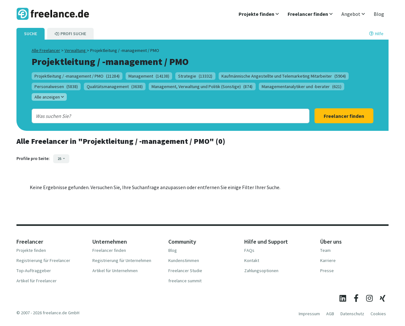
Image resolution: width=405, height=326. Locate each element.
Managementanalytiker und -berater (301, 86)
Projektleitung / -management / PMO (77, 76)
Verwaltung (76, 50)
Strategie (195, 76)
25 (60, 158)
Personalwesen (56, 86)
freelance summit (185, 281)
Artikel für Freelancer (36, 281)
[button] (258, 14)
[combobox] (158, 116)
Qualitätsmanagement (115, 86)
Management (148, 76)
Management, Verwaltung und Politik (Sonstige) (202, 86)
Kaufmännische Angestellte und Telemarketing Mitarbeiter (283, 76)
